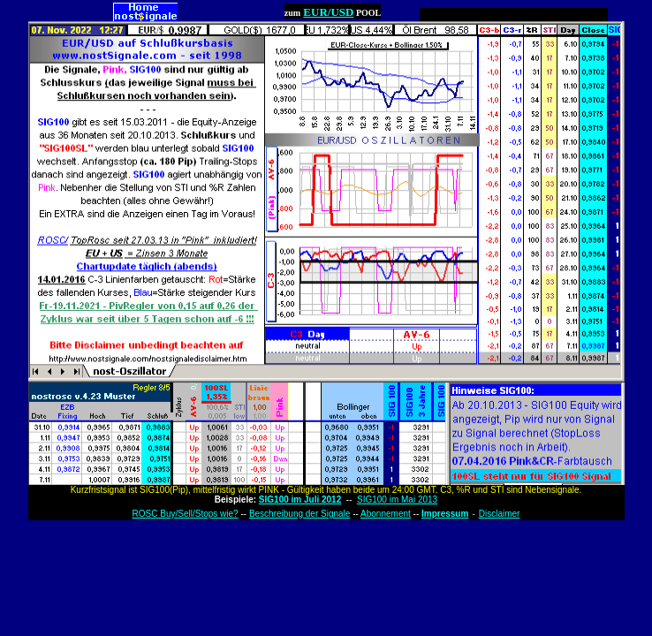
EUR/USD (328, 12)
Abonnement (385, 514)
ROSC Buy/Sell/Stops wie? (186, 514)
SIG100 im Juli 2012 (300, 499)
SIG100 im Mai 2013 (397, 499)
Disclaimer (499, 514)
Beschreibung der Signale (300, 514)
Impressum (444, 514)
